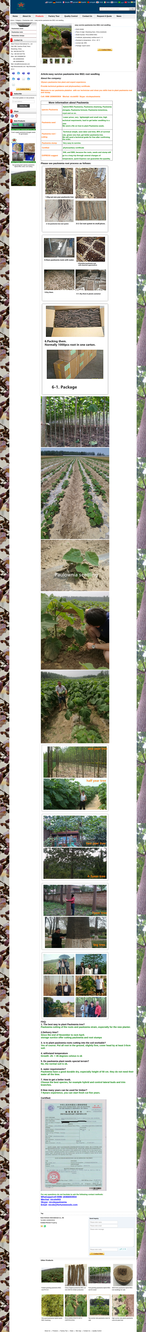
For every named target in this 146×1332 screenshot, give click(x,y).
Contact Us (87, 16)
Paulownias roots (28, 20)
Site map (78, 1331)
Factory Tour (54, 16)
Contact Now (23, 89)
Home (15, 16)
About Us (27, 16)
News (119, 16)
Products (40, 16)
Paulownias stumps (18, 35)
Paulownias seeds (17, 28)
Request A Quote (104, 16)
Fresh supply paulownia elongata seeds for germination (23, 135)
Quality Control (71, 16)
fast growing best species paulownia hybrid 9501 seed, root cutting (23, 167)
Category (18, 20)
